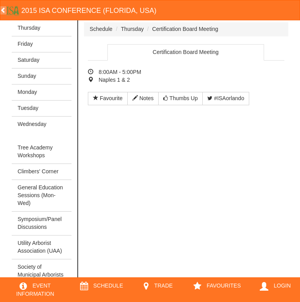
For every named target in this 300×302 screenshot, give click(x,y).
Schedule (101, 29)
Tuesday (28, 108)
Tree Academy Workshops (35, 151)
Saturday (28, 60)
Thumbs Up (180, 98)
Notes (143, 98)
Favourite (108, 98)
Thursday (29, 28)
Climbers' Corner (38, 171)
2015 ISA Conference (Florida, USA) (81, 10)
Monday (27, 92)
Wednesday (32, 124)
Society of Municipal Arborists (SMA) (41, 275)
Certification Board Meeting (185, 29)
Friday (25, 44)
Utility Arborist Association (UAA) (40, 247)
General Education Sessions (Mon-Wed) (40, 195)
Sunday (27, 76)
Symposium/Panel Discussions (40, 223)
